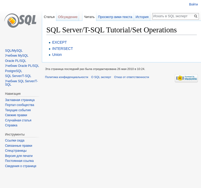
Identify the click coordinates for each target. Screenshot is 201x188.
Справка (11, 125)
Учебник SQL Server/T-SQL (21, 83)
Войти (193, 4)
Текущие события (18, 110)
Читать (89, 17)
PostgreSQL (13, 71)
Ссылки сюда (14, 140)
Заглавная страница (20, 100)
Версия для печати (18, 156)
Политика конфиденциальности (66, 77)
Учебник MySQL (16, 55)
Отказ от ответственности (131, 77)
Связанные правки (18, 146)
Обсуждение (67, 17)
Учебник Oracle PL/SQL (22, 66)
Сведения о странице (20, 166)
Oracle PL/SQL (15, 61)
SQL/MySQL (14, 50)
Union (57, 54)
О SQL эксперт (101, 77)
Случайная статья (18, 120)
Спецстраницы (15, 150)
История (142, 17)
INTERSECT (62, 48)
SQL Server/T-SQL (18, 76)
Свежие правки (16, 115)
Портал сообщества (19, 105)
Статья (49, 17)
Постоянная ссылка (19, 161)
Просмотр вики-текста (115, 17)
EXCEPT (59, 42)
